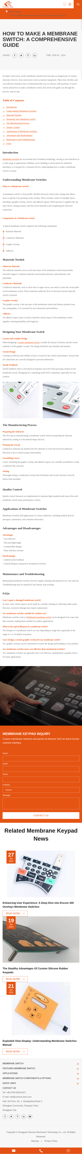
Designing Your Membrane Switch (19, 119)
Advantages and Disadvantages (18, 135)
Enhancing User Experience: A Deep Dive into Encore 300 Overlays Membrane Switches (38, 904)
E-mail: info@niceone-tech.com (17, 1097)
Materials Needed (12, 115)
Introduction (10, 107)
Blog (18, 12)
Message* (7, 795)
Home (11, 12)
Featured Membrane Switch (41, 1068)
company (6, 785)
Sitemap (35, 1141)
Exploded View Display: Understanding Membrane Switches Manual (40, 1042)
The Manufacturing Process (16, 123)
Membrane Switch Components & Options (41, 1078)
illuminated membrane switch (38, 617)
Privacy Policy (50, 1141)
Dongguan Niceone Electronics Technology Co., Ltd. (42, 1132)
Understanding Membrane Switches (19, 111)
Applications (41, 1073)
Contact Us (9, 1088)
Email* (5, 764)
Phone (5, 774)
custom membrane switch (29, 342)
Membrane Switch (41, 1063)
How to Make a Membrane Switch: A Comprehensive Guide (38, 15)
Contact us (40, 815)
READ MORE (15, 913)
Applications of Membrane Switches (20, 131)
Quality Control (11, 127)
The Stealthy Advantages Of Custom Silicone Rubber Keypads (35, 970)
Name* (5, 753)
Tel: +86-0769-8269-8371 (14, 1092)
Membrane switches (11, 159)
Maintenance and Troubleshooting (19, 139)
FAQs (7, 143)
